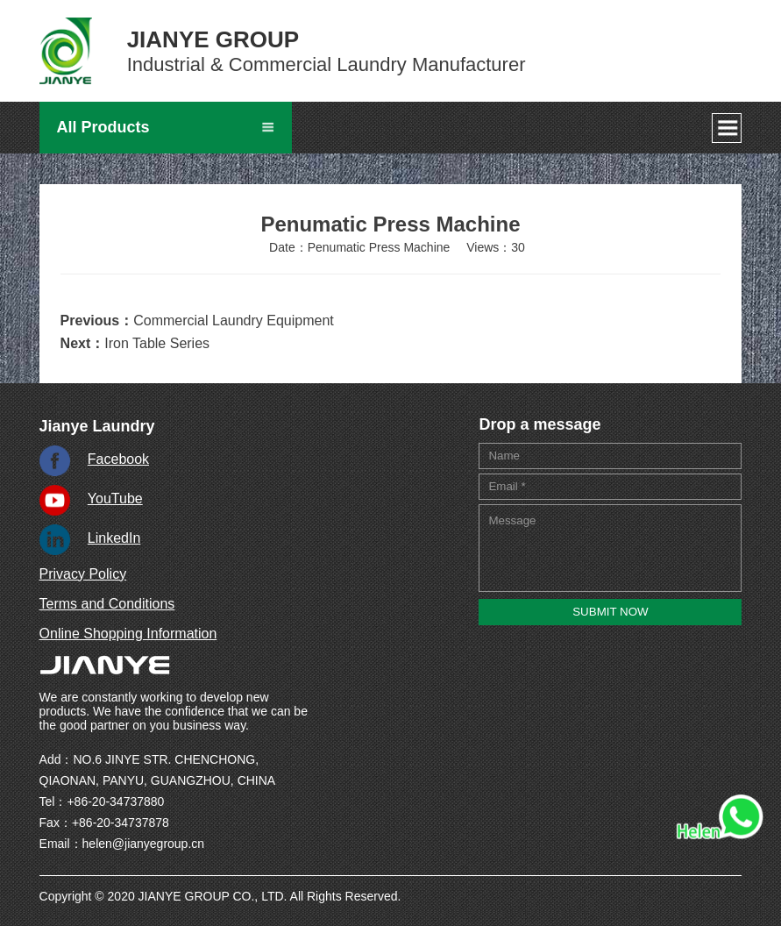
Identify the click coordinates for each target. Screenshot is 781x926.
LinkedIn (114, 538)
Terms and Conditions (107, 603)
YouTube (115, 498)
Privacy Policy (83, 573)
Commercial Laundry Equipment (233, 320)
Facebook (118, 459)
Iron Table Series (156, 343)
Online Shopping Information (128, 633)
